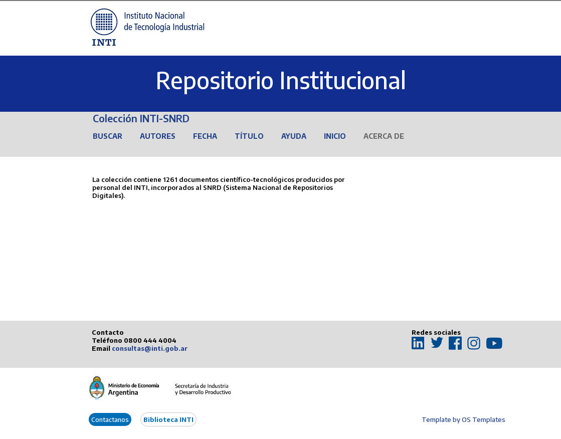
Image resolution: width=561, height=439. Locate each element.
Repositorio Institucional (280, 80)
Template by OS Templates (463, 419)
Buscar (107, 136)
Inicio (335, 136)
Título (249, 136)
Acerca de (383, 136)
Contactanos (110, 419)
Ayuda (293, 136)
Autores (157, 136)
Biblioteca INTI (168, 419)
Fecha (205, 136)
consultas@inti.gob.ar (150, 348)
